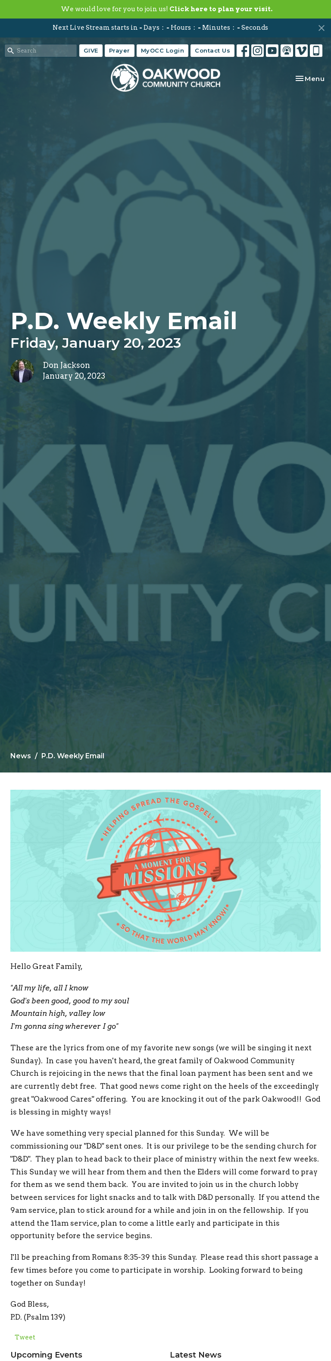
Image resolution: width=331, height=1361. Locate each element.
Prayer (119, 50)
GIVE (91, 50)
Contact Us (212, 50)
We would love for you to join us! (166, 9)
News (20, 756)
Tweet (25, 1337)
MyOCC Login (162, 50)
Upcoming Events (46, 1355)
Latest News (196, 1355)
